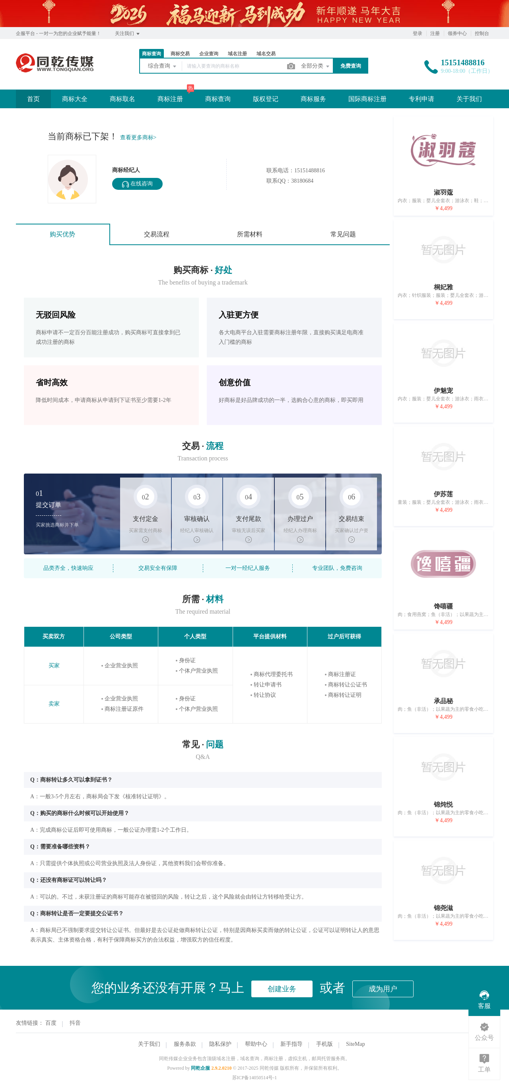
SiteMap (355, 1044)
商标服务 (313, 99)
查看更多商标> (138, 137)
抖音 (75, 1023)
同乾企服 (200, 1068)
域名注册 (237, 54)
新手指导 (291, 1044)
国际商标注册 (367, 99)
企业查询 (208, 54)
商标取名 (122, 99)
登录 (417, 33)
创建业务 (282, 989)
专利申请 (421, 99)
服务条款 (185, 1044)
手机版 (324, 1044)
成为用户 (383, 989)
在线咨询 (137, 184)
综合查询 (162, 66)
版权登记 (265, 99)
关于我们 (469, 99)
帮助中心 (256, 1044)
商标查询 (151, 54)
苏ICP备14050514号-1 (254, 1077)
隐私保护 (220, 1044)
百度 (50, 1023)
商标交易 (180, 54)
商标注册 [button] (170, 99)
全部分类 (315, 66)
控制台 (482, 33)
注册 (435, 33)
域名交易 (266, 54)
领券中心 (457, 33)
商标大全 (74, 99)
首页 (33, 99)
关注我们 (128, 34)
